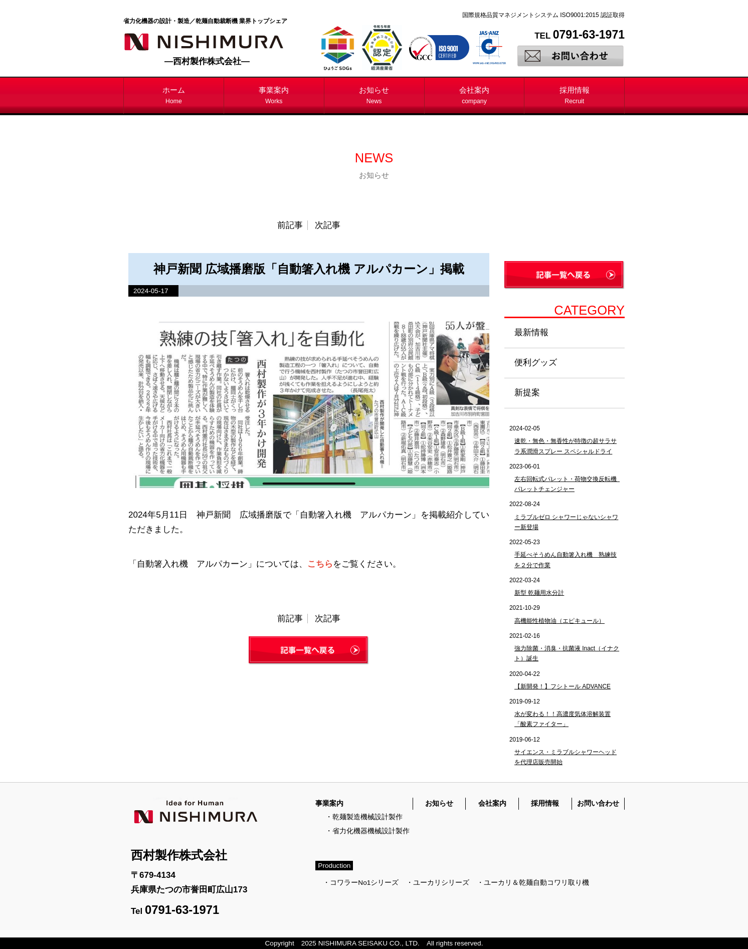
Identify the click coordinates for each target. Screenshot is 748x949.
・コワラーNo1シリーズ (361, 882)
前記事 (290, 225)
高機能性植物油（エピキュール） (559, 620)
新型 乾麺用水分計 (539, 592)
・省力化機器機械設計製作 (367, 831)
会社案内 (474, 95)
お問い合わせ (598, 803)
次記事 (327, 225)
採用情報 (574, 95)
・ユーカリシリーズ (437, 882)
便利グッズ (535, 362)
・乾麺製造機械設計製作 (364, 817)
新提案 (527, 392)
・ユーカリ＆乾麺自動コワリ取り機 (533, 882)
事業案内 (274, 95)
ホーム (173, 95)
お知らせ (374, 95)
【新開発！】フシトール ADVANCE (562, 686)
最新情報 (531, 332)
